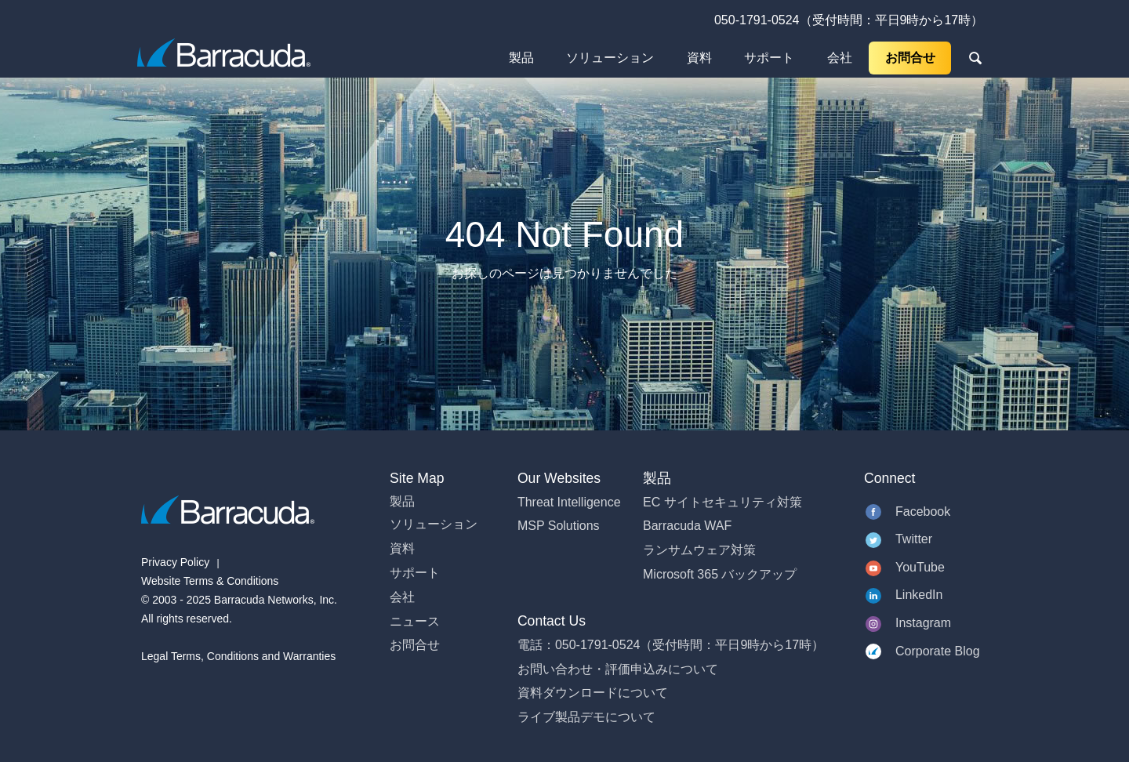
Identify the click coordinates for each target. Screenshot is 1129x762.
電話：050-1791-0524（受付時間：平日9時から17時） (670, 644)
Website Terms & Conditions (209, 580)
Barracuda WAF (687, 525)
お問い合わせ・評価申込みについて (617, 669)
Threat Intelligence (569, 502)
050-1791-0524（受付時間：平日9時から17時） (848, 20)
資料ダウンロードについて (592, 692)
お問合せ (910, 57)
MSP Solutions (558, 525)
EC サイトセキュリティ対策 (722, 502)
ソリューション (610, 57)
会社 (839, 57)
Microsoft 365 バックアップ (720, 574)
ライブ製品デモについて (586, 717)
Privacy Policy (175, 562)
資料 (699, 57)
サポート (769, 57)
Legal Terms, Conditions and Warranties (238, 656)
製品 (521, 57)
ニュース (415, 621)
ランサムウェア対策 (699, 550)
